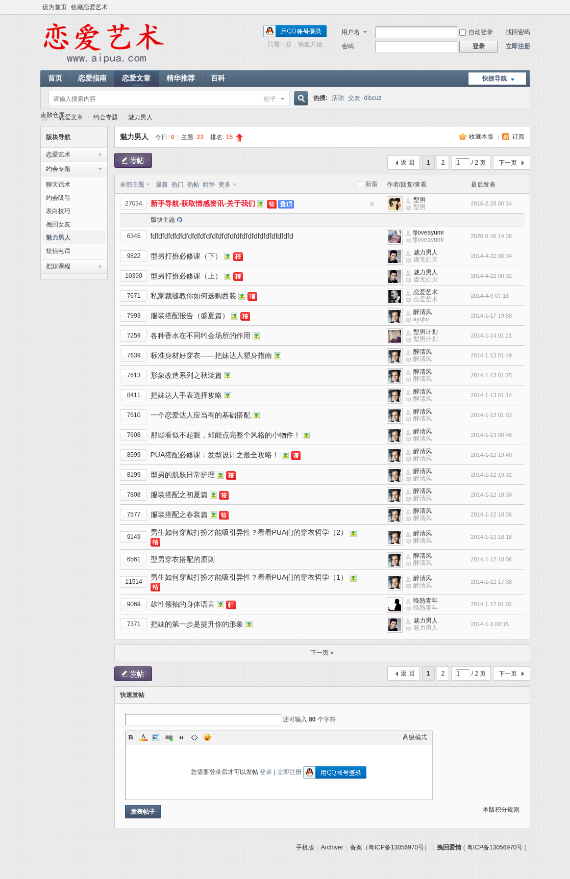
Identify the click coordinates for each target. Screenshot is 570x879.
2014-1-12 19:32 (491, 475)
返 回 (407, 162)
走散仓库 (52, 114)
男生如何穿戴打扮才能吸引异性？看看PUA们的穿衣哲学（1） (249, 577)
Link (169, 737)
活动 (338, 97)
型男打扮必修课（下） (186, 256)
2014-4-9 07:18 (490, 296)
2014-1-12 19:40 (491, 455)
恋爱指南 (92, 78)
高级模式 (415, 737)
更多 (224, 184)
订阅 (518, 136)
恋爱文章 (136, 78)
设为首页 (54, 7)
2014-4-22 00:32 (491, 276)
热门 (177, 184)
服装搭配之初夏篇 (179, 494)
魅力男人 (140, 117)
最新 (162, 184)
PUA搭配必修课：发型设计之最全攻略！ (215, 455)
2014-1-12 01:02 (491, 604)
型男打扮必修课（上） (186, 276)
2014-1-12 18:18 (491, 537)
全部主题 (132, 184)
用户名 (350, 32)
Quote (182, 737)
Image (156, 737)
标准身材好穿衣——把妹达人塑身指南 (211, 355)
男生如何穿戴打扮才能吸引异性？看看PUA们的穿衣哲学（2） (249, 532)
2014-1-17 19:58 (491, 316)
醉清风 (422, 312)
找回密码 (518, 32)
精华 (209, 184)
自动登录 (476, 32)
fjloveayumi (428, 232)
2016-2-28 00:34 (491, 203)
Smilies (207, 737)
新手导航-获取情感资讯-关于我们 (203, 203)
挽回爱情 (449, 847)
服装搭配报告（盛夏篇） (190, 316)
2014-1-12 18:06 (491, 559)
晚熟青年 (425, 600)
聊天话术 (58, 184)
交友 (354, 97)
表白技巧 (58, 211)
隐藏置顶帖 (372, 204)
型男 (419, 199)
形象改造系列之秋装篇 (186, 375)
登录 (266, 771)
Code (194, 737)
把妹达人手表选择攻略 (186, 395)
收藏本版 (482, 136)
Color (143, 737)
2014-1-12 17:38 (491, 582)
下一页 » (322, 652)
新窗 (371, 184)
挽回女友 (58, 224)
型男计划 (425, 331)
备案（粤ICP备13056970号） (390, 847)
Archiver (332, 847)
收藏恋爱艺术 (89, 7)
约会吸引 (58, 197)
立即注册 (518, 46)
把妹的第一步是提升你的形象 (197, 624)
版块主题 (163, 219)
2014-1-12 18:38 (491, 495)
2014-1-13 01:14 (491, 395)
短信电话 (58, 250)
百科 (218, 78)
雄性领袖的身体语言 (183, 604)
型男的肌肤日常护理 (183, 475)
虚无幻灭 (425, 259)
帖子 (270, 98)
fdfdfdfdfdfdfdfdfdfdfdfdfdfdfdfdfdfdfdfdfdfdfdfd (222, 236)
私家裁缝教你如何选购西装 (193, 296)
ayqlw (421, 319)
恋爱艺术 (58, 154)
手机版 (305, 847)
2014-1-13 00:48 (491, 435)
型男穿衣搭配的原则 (183, 559)
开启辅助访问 (527, 7)
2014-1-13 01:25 (491, 375)
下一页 (508, 162)
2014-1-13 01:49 (491, 355)
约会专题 (105, 117)
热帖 (193, 184)
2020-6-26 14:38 (491, 236)
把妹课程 (58, 266)
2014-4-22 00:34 (491, 256)
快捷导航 (494, 78)
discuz (373, 97)
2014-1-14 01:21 (491, 335)
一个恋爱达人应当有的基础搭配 (201, 415)
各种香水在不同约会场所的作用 (201, 335)
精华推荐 (180, 78)
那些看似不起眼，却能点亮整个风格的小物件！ (226, 435)
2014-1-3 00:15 (490, 624)
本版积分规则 (501, 809)
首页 (55, 78)
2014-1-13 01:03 (491, 415)
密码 (348, 46)
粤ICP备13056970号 (495, 847)
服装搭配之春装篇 (179, 514)
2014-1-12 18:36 (491, 514)
